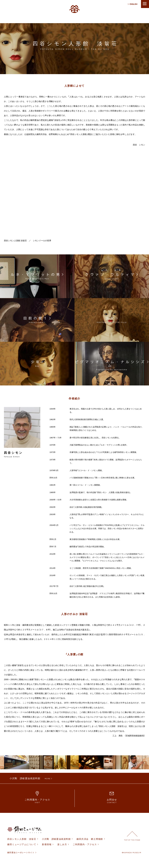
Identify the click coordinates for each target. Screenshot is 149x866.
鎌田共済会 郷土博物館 (90, 839)
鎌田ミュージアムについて (21, 844)
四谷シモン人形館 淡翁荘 (21, 839)
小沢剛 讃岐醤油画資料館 (56, 839)
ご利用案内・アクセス (85, 844)
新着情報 (47, 844)
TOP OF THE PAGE (132, 840)
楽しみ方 (62, 844)
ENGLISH (133, 4)
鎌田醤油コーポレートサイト (20, 852)
